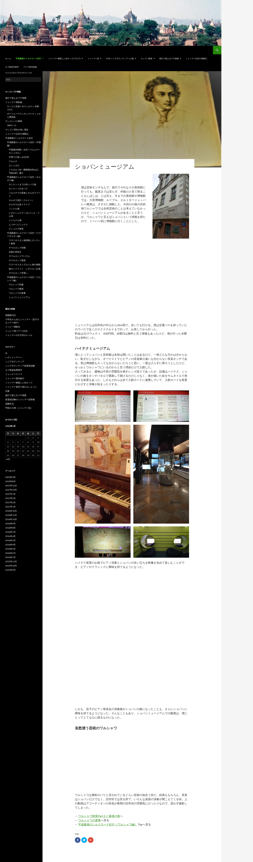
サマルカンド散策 (17, 260)
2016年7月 (10, 532)
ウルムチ (13, 161)
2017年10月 (11, 489)
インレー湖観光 (12, 326)
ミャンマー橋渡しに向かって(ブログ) (64, 58)
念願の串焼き (15, 252)
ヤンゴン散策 (146, 58)
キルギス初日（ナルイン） (21, 200)
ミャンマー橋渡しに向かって (19, 382)
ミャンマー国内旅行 (14, 378)
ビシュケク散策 (16, 228)
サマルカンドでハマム (19, 256)
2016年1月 (10, 557)
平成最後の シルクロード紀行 (28, 58)
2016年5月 (10, 540)
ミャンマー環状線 (13, 102)
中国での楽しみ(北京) (19, 157)
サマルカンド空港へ (18, 273)
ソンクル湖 (14, 208)
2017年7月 (10, 494)
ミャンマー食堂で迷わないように (21, 386)
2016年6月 (10, 536)
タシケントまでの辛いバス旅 (22, 184)
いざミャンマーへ (13, 357)
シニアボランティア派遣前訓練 (20, 365)
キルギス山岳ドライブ (19, 204)
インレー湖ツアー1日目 (16, 331)
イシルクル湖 (15, 220)
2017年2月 (10, 502)
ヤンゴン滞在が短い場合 (16, 129)
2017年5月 (10, 498)
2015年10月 (11, 565)
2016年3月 (10, 548)
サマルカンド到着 (17, 247)
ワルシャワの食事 (89, 820)
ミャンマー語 (93, 58)
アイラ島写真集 (30, 67)
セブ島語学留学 (12, 67)
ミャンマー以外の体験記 (196, 58)
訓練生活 (9, 403)
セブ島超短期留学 (13, 370)
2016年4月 (10, 544)
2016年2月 (10, 553)
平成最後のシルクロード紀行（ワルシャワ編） (107, 824)
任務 (7, 391)
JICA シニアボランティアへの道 (120, 58)
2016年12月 (11, 511)
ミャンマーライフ (13, 374)
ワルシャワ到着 (16, 284)
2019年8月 (10, 481)
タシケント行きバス (18, 188)
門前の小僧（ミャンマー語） (19, 408)
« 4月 (7, 459)
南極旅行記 (10, 315)
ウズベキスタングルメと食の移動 (24, 264)
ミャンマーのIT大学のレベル (18, 335)
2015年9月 (10, 570)
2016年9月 (10, 523)
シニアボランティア (14, 361)
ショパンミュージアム (19, 297)
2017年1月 (10, 506)
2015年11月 (11, 561)
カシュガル (14, 165)
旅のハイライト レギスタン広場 (24, 268)
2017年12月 (11, 485)
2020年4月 (10, 477)
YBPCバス (12, 125)
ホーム (8, 58)
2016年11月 (11, 515)
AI (6, 353)
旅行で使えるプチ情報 (169, 58)
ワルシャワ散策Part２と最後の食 (99, 816)
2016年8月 (10, 527)
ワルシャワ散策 (16, 288)
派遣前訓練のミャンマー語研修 (20, 399)
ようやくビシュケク (18, 224)
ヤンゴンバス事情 (13, 121)
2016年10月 (11, 519)
